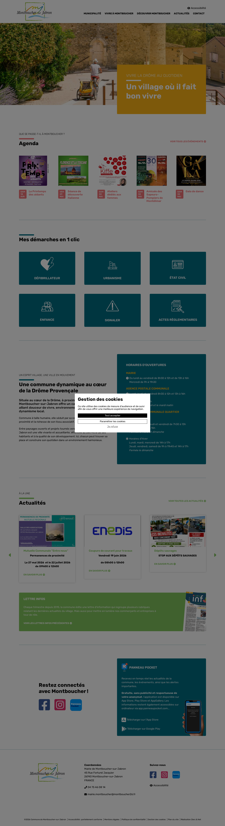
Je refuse (112, 426)
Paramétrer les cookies (112, 421)
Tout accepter (112, 415)
